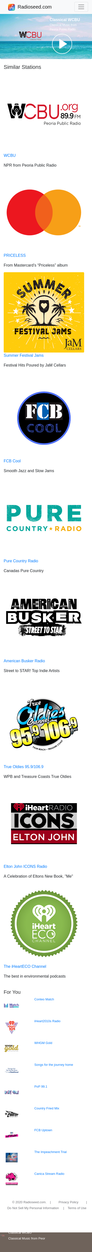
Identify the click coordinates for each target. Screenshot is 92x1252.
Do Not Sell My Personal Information (33, 1208)
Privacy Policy (69, 1202)
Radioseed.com (34, 7)
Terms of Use (77, 1208)
